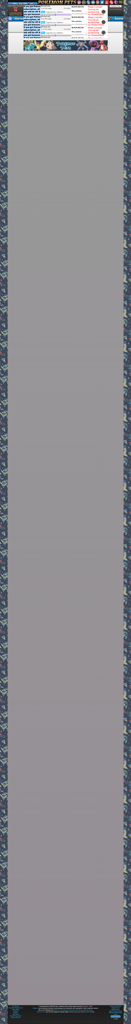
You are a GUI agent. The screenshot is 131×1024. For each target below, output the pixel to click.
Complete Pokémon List (15, 1007)
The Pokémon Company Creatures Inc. (71, 1010)
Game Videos (116, 1009)
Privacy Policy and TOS (76, 1012)
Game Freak (89, 1010)
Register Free (116, 1007)
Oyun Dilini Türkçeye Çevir (15, 8)
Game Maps (15, 1009)
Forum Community (115, 1006)
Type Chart (15, 1014)
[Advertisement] (59, 21)
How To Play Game (15, 1016)
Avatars (15, 1012)
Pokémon (36, 1008)
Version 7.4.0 (115, 6)
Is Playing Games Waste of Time (15, 14)
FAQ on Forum (15, 1017)
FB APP (86, 1012)
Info (32, 3)
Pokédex (15, 1011)
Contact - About (88, 1006)
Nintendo (56, 1010)
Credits (92, 1012)
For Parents (15, 1006)
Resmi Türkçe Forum (115, 1011)
